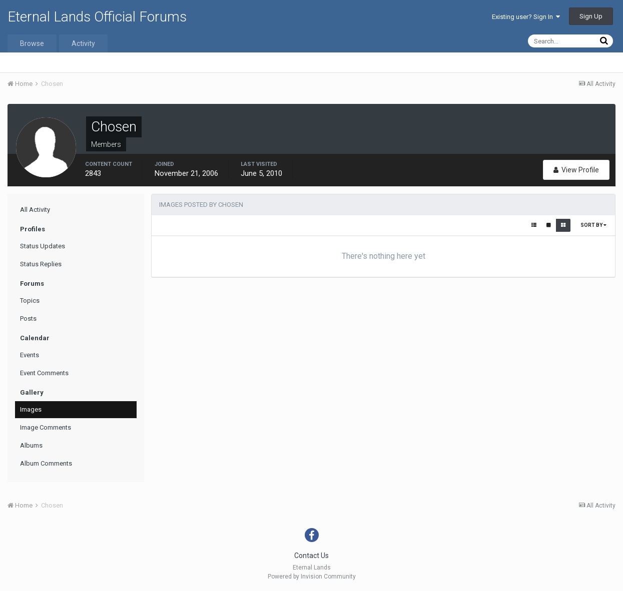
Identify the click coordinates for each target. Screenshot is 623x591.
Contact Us (311, 556)
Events (29, 355)
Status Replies (41, 264)
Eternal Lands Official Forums (97, 16)
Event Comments (44, 373)
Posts (28, 318)
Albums (31, 445)
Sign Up (590, 16)
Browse (32, 43)
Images (31, 409)
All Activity (35, 209)
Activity (83, 43)
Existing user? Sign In (526, 16)
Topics (30, 300)
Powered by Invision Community (312, 576)
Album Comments (46, 463)
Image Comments (45, 427)
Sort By (593, 225)
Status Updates (42, 246)
